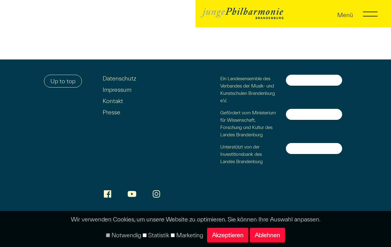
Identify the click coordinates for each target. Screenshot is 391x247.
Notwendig (123, 235)
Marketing (187, 235)
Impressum (117, 89)
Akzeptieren (227, 235)
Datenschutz (119, 78)
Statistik (156, 235)
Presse (111, 112)
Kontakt (113, 101)
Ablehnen (267, 235)
